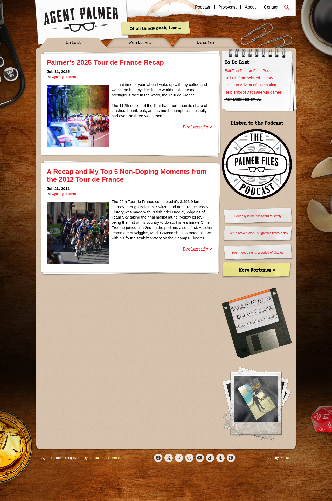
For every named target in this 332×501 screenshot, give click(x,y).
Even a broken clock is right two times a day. (258, 233)
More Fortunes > (257, 270)
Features (140, 42)
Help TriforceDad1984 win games (253, 92)
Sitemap (114, 458)
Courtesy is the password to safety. (258, 216)
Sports (70, 77)
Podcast (202, 7)
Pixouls (285, 458)
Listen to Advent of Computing (250, 85)
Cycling (58, 77)
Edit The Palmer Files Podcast (250, 70)
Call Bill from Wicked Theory (248, 78)
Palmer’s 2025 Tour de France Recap (105, 62)
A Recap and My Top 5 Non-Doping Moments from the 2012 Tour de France (127, 175)
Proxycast (227, 7)
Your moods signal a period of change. (258, 252)
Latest (73, 42)
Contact (271, 7)
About (250, 7)
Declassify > (198, 126)
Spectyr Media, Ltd (91, 458)
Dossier (206, 42)
